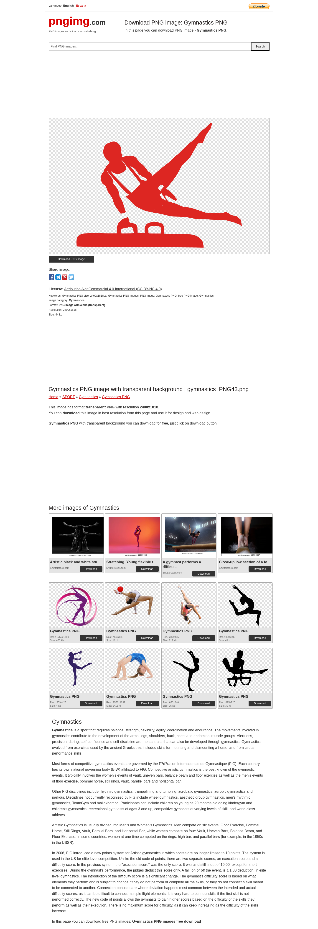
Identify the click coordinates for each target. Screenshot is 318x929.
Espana (81, 5)
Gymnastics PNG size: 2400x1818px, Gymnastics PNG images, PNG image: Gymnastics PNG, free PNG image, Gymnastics (138, 295)
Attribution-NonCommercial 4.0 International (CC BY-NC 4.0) (113, 289)
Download (91, 569)
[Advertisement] (159, 86)
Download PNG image (71, 259)
